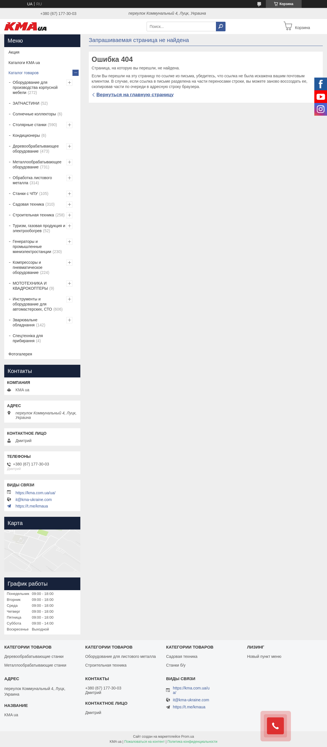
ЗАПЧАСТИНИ (26, 103)
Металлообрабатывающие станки (35, 665)
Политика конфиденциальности (192, 742)
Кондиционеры (26, 135)
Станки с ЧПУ (25, 193)
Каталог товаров (23, 73)
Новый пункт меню (264, 656)
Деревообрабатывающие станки (33, 656)
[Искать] (221, 26)
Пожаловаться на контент (144, 742)
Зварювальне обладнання (25, 322)
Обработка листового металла (32, 180)
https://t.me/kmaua (32, 506)
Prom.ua (187, 737)
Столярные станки (30, 124)
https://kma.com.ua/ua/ (36, 493)
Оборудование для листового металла (120, 656)
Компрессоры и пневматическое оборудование (28, 267)
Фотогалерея (20, 354)
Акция (13, 52)
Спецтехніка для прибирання (28, 338)
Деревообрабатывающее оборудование (36, 148)
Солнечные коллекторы (34, 114)
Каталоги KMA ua (24, 62)
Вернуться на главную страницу (135, 94)
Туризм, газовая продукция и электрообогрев (39, 228)
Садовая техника (28, 204)
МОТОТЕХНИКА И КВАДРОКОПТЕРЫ (30, 286)
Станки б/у (175, 665)
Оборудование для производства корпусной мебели (35, 87)
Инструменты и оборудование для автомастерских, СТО (32, 304)
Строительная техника (33, 215)
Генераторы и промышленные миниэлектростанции (32, 246)
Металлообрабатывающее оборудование (37, 164)
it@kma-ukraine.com (34, 499)
